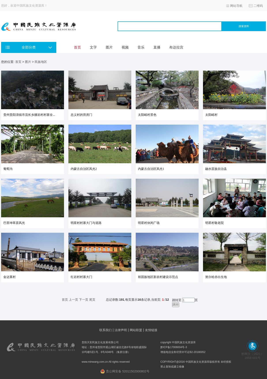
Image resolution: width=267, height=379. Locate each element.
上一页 (73, 299)
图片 (109, 47)
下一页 (83, 299)
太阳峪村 (211, 114)
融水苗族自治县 (216, 169)
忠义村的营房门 (81, 114)
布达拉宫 (176, 47)
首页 (77, 47)
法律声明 (121, 330)
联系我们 (105, 330)
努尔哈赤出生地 (216, 277)
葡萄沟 (8, 169)
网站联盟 (136, 330)
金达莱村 (9, 277)
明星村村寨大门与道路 (86, 223)
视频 (125, 47)
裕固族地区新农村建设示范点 (158, 277)
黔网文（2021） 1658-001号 (252, 354)
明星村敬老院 (214, 223)
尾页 (92, 299)
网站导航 (236, 6)
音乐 (141, 47)
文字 (93, 47)
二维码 (258, 6)
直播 (156, 47)
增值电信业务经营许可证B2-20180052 (182, 352)
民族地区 (41, 62)
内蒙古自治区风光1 (151, 169)
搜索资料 (244, 26)
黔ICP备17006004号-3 (173, 347)
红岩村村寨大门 (81, 277)
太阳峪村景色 (147, 114)
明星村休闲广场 (149, 223)
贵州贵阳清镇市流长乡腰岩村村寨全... (29, 114)
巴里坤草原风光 (14, 223)
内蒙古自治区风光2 (84, 169)
